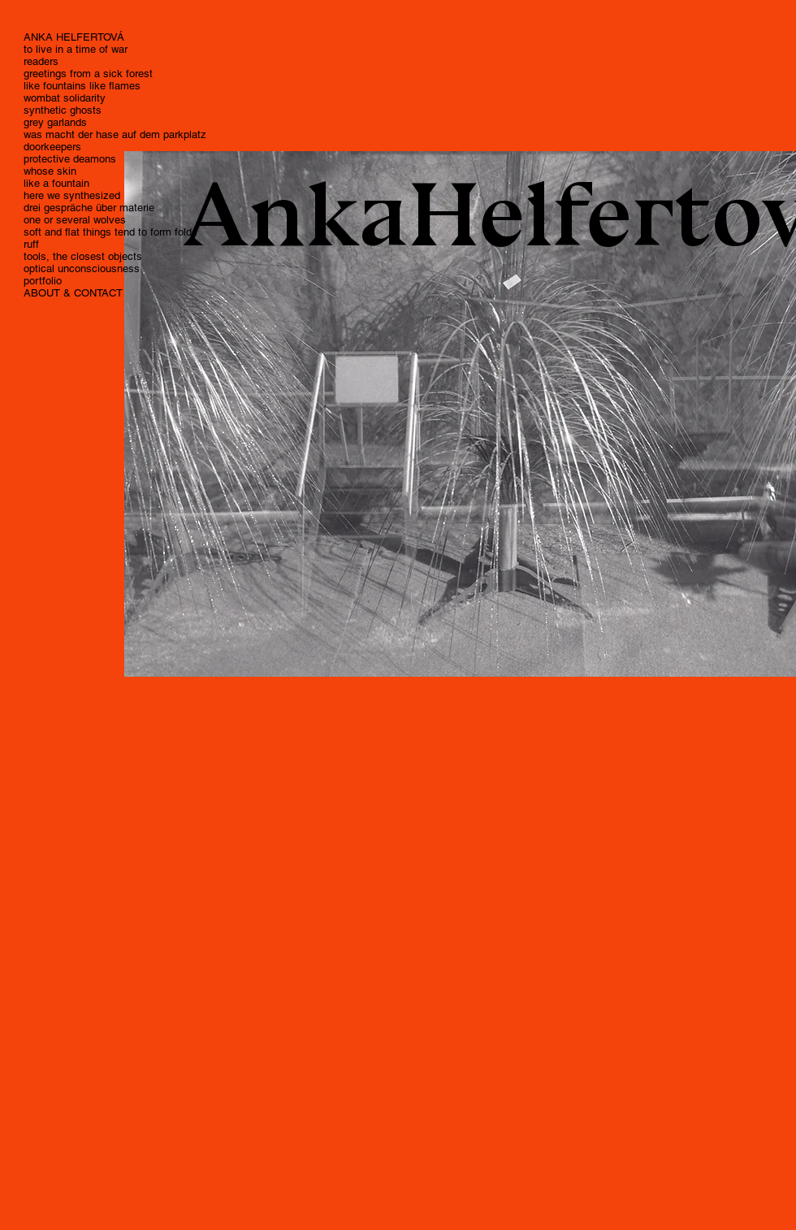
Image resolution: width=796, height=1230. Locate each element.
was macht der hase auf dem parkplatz (115, 134)
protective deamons (70, 159)
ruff (31, 244)
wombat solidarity (65, 98)
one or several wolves (75, 220)
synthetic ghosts (63, 110)
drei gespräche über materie (89, 207)
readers (41, 61)
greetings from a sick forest (88, 73)
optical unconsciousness (82, 268)
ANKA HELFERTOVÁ (74, 37)
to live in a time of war (76, 49)
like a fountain (56, 183)
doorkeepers (52, 147)
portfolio (43, 281)
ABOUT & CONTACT (73, 293)
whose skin (50, 171)
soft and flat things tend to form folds (110, 232)
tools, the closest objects (83, 256)
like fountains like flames (82, 86)
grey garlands (55, 122)
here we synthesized (72, 195)
